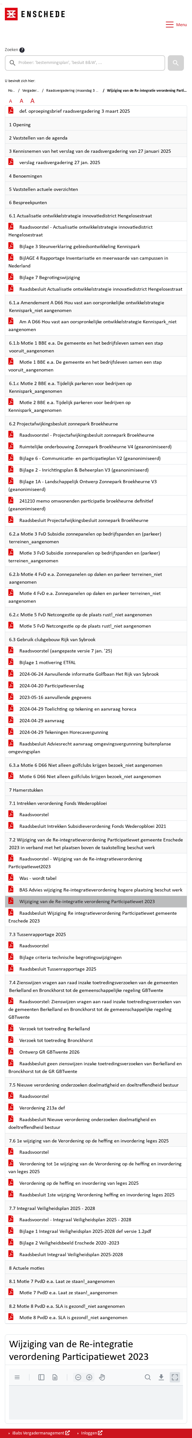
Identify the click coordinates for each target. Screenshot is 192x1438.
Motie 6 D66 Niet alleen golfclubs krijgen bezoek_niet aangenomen (84, 776)
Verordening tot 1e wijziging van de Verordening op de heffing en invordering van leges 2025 (95, 1168)
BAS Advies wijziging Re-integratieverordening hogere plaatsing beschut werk (95, 890)
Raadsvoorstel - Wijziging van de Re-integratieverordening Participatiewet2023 (75, 863)
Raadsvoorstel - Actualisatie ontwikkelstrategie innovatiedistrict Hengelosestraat (80, 231)
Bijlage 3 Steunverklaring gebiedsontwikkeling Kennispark (74, 246)
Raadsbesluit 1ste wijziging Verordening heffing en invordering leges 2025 (91, 1195)
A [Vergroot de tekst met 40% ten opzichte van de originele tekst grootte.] (32, 101)
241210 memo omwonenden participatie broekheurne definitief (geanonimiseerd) (80, 505)
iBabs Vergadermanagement (40, 1433)
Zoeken (11, 49)
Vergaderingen (33, 91)
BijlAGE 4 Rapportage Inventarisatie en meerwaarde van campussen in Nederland (88, 262)
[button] (176, 63)
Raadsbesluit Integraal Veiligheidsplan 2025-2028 (65, 1254)
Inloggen (91, 1433)
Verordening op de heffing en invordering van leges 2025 (73, 1183)
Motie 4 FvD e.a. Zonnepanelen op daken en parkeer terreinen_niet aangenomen (84, 597)
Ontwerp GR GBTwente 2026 (44, 1052)
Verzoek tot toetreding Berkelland (49, 1029)
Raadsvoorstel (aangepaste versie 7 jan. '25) (60, 651)
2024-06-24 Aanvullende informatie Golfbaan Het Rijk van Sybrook (83, 674)
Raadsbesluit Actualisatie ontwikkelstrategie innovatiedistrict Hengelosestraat (95, 289)
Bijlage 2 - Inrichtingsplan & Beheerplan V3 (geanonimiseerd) (78, 470)
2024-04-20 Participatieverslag (46, 686)
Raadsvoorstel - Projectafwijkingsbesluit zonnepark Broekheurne (81, 435)
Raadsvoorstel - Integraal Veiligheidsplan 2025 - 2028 (69, 1220)
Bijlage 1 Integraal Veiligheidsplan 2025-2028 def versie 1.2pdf (79, 1231)
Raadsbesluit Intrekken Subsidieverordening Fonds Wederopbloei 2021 (87, 826)
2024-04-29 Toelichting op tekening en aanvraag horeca (72, 709)
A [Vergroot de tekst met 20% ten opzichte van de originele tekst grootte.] (21, 101)
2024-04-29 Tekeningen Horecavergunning (58, 732)
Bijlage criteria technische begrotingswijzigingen (65, 957)
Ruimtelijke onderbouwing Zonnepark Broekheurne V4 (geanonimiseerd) (90, 447)
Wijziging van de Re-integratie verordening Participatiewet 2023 (81, 901)
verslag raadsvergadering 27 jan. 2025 (54, 162)
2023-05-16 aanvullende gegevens (49, 697)
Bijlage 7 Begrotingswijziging (44, 277)
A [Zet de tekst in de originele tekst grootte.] (10, 101)
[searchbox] (85, 63)
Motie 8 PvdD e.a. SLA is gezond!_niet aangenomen (67, 1317)
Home (12, 91)
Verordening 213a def (36, 1108)
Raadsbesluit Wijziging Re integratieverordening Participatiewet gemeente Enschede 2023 (92, 917)
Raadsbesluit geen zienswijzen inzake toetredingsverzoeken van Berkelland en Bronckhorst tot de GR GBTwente (95, 1067)
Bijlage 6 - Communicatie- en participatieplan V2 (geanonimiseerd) (84, 458)
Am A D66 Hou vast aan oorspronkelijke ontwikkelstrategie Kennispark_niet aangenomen (92, 325)
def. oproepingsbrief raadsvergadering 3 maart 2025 (69, 111)
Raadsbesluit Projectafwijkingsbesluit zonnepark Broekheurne (78, 520)
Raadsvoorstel (28, 815)
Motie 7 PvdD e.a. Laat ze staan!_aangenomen (62, 1293)
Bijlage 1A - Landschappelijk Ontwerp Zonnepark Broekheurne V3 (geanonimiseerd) (82, 485)
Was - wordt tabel (32, 878)
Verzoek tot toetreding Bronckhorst (50, 1040)
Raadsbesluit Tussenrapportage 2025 (52, 969)
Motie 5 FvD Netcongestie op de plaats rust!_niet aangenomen (79, 626)
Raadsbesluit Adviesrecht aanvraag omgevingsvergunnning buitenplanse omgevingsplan (89, 748)
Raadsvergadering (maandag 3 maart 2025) (80, 91)
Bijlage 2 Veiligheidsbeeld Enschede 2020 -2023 (63, 1243)
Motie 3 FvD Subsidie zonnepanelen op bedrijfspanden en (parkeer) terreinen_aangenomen (84, 557)
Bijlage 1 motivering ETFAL (42, 662)
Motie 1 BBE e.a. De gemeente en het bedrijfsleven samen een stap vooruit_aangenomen (85, 366)
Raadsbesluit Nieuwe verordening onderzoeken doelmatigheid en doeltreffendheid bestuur (82, 1123)
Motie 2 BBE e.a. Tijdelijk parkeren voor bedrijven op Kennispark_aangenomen (69, 406)
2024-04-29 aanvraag (36, 721)
